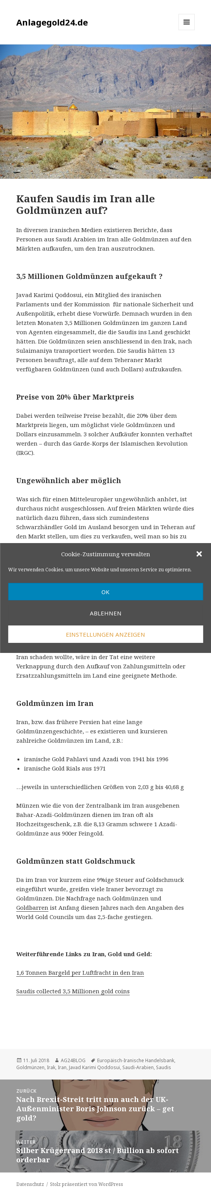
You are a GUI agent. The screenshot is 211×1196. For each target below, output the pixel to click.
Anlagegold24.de (52, 22)
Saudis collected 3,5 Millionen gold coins (73, 991)
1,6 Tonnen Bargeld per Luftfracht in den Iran (80, 972)
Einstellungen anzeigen (105, 634)
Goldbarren (32, 907)
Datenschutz (30, 1184)
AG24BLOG (73, 1060)
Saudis (163, 1067)
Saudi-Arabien (138, 1067)
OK (105, 592)
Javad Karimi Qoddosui (94, 1067)
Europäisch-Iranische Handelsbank (135, 1060)
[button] (199, 554)
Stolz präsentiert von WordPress (86, 1184)
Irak (51, 1067)
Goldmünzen (30, 1067)
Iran (62, 1067)
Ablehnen (106, 613)
